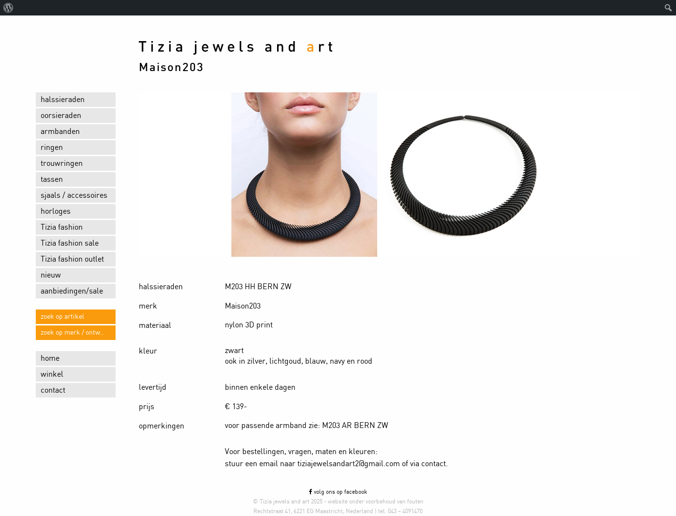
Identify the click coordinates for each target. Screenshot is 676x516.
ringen (52, 147)
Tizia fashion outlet (72, 259)
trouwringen (62, 163)
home (50, 358)
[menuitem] (8, 7)
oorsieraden (61, 115)
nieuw (51, 275)
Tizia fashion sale (70, 243)
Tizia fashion (62, 227)
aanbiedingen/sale (72, 291)
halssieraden (63, 99)
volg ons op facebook (338, 492)
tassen (52, 179)
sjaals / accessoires (74, 195)
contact (53, 390)
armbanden (60, 131)
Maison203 (171, 68)
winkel (52, 374)
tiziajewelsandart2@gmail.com (348, 464)
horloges (56, 211)
